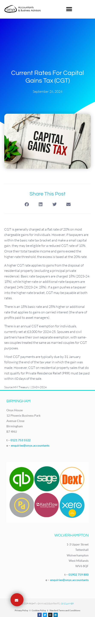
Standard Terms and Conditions (64, 610)
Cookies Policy (39, 610)
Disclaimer (67, 603)
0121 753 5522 (20, 440)
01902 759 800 (78, 574)
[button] (69, 9)
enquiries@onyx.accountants (30, 445)
